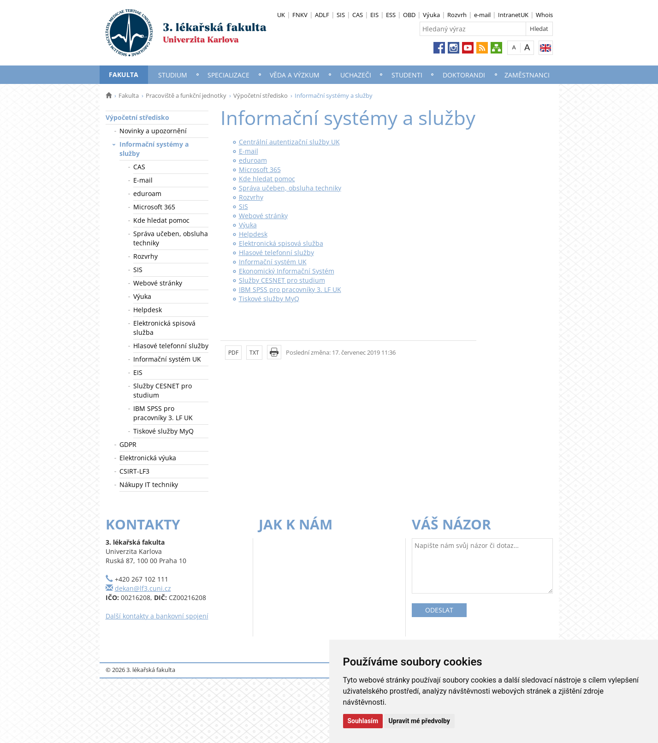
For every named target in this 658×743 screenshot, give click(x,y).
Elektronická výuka (147, 457)
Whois (544, 15)
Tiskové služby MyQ (163, 431)
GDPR (127, 444)
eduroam (147, 193)
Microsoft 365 (154, 206)
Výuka (431, 15)
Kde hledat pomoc (161, 220)
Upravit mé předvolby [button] (419, 721)
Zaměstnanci (527, 75)
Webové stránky (157, 283)
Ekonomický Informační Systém (286, 271)
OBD (409, 15)
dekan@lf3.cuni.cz (143, 588)
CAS (357, 15)
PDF (233, 353)
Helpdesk (147, 309)
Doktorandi (464, 75)
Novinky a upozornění (153, 130)
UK (281, 15)
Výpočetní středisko (260, 95)
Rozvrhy (145, 256)
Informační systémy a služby (154, 149)
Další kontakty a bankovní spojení (157, 616)
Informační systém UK (167, 359)
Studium (172, 75)
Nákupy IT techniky (148, 484)
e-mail (482, 15)
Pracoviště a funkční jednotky (186, 95)
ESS (391, 15)
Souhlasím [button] (363, 721)
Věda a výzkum (295, 75)
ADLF (322, 15)
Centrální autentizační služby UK (289, 141)
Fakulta (123, 74)
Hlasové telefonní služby (170, 345)
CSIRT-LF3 (134, 471)
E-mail (143, 180)
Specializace (228, 75)
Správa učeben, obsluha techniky (170, 238)
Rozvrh (457, 15)
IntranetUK (513, 15)
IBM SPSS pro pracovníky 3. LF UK (163, 413)
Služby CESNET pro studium (162, 390)
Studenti (406, 75)
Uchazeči (355, 75)
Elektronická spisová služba (164, 328)
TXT (254, 353)
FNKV (300, 15)
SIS (341, 15)
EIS (374, 15)
